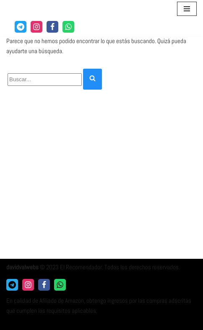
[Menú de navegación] (187, 9)
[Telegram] (20, 27)
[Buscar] (45, 79)
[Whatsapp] (60, 285)
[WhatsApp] (68, 27)
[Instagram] (36, 27)
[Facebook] (52, 27)
